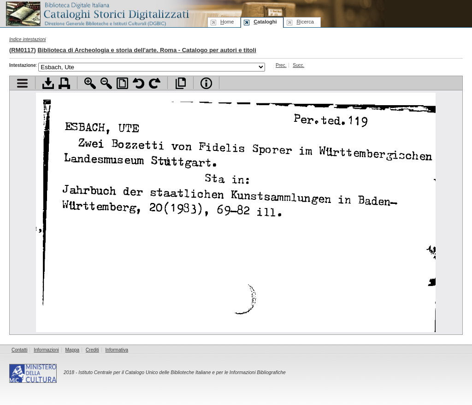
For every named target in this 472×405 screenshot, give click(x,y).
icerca (304, 21)
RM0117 (22, 50)
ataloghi (265, 21)
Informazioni (46, 349)
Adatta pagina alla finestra (122, 83)
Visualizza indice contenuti (22, 83)
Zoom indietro (106, 83)
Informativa (117, 349)
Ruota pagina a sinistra (138, 83)
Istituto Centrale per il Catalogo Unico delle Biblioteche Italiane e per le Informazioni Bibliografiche (181, 372)
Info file (206, 83)
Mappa (72, 349)
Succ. (298, 65)
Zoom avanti (90, 83)
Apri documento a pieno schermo (180, 83)
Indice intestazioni (27, 39)
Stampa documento (64, 83)
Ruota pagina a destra (154, 83)
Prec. (281, 65)
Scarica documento (48, 83)
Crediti (92, 349)
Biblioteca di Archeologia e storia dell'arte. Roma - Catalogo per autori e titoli (146, 50)
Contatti (19, 349)
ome (227, 21)
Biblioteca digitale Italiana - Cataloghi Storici (97, 13)
